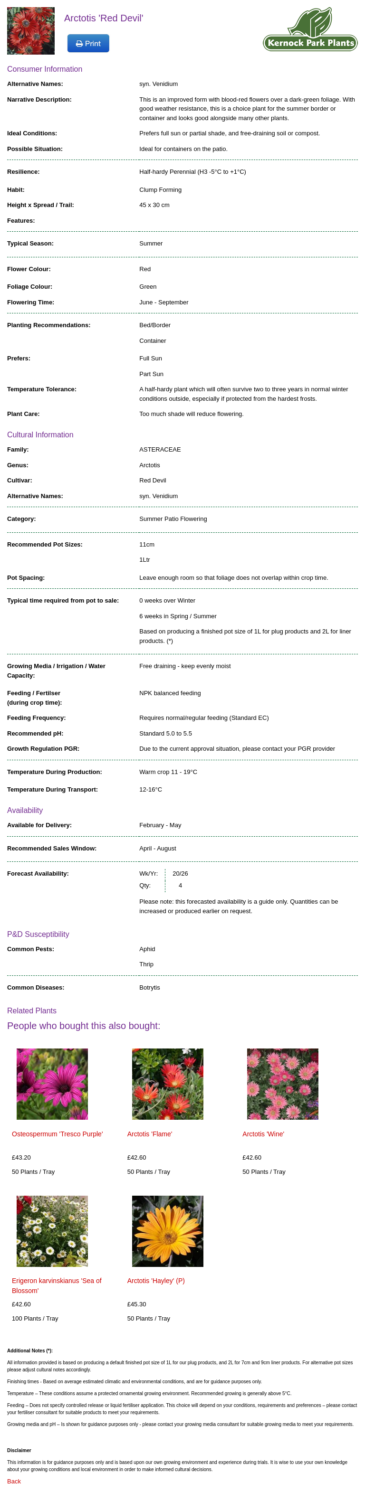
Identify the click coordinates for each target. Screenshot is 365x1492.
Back (14, 1481)
